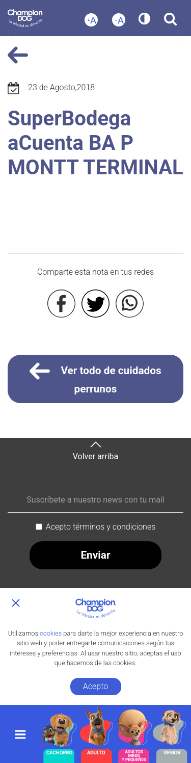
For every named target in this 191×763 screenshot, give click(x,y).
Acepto (95, 686)
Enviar (95, 555)
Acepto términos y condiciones (101, 527)
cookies (51, 633)
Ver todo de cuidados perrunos (95, 378)
